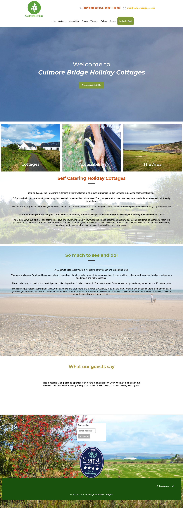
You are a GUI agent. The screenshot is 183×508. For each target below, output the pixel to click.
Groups (85, 21)
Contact (112, 21)
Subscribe (83, 425)
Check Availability (91, 85)
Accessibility (74, 21)
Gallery (104, 21)
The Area (94, 21)
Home (53, 21)
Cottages (62, 21)
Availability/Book (125, 21)
